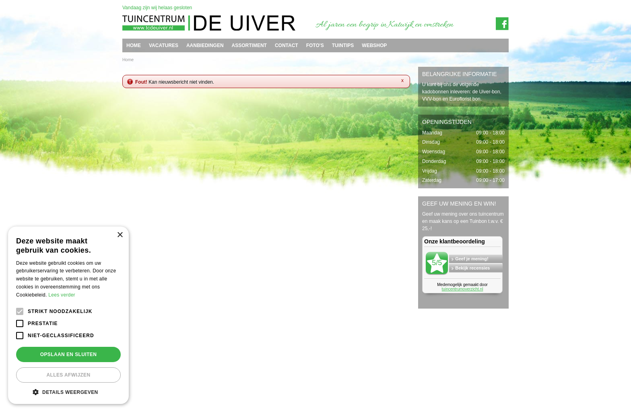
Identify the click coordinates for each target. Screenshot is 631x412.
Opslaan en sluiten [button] (68, 354)
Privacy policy (499, 382)
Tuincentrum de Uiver (140, 375)
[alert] (68, 315)
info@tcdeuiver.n (308, 375)
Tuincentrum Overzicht (490, 389)
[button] (68, 392)
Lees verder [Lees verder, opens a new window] (61, 295)
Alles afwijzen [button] (68, 375)
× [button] (120, 235)
